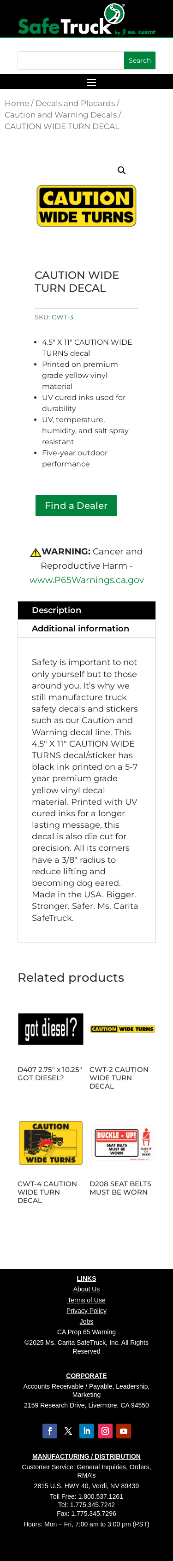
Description (56, 610)
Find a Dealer (76, 505)
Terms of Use (86, 1300)
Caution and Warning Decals (61, 114)
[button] (121, 170)
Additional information (80, 629)
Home (17, 103)
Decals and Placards (75, 103)
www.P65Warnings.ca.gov (87, 580)
